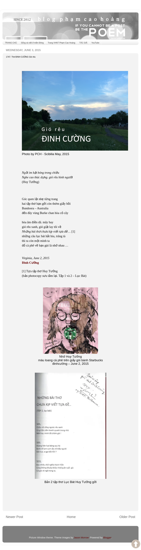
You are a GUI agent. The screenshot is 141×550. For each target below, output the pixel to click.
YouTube (95, 43)
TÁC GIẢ (83, 43)
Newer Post (14, 517)
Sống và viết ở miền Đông (32, 43)
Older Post (127, 517)
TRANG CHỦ (11, 43)
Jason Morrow (81, 537)
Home (71, 517)
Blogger (107, 537)
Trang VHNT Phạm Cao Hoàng (61, 43)
